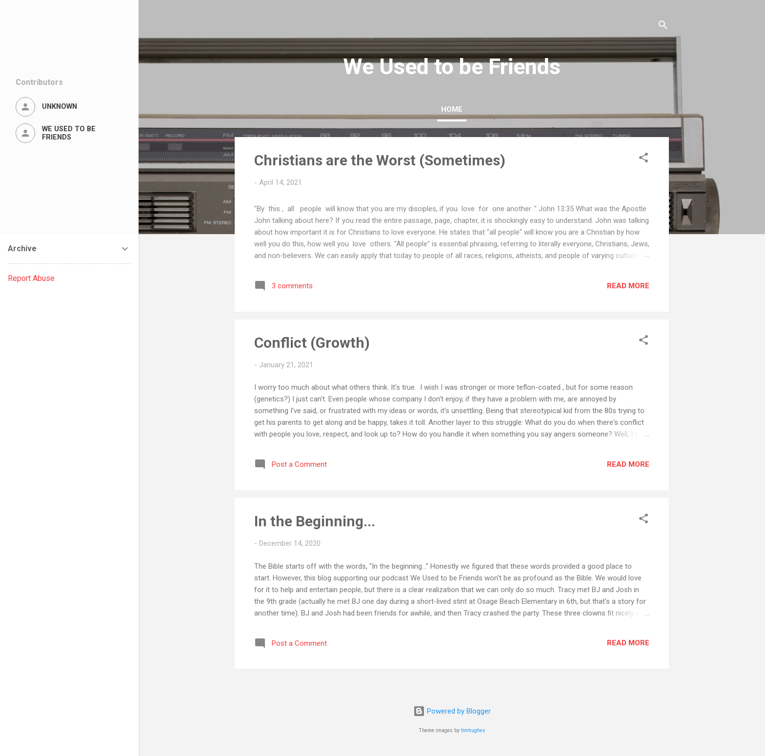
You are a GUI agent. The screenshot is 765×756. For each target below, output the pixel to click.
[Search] (663, 26)
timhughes (473, 730)
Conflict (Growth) (312, 342)
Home (452, 109)
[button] (643, 159)
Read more (628, 285)
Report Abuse (31, 278)
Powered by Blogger (452, 711)
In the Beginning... (314, 521)
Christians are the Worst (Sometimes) (379, 160)
